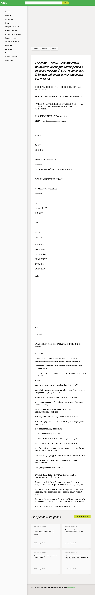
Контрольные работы (12, 27)
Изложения (9, 19)
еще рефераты (82, 516)
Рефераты (8, 45)
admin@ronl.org (71, 587)
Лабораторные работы (13, 34)
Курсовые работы (11, 30)
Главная (35, 48)
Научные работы (11, 38)
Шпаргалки (9, 60)
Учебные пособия (11, 56)
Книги (7, 23)
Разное (54, 48)
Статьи (7, 53)
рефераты (44, 48)
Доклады (8, 15)
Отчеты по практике (12, 42)
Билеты (7, 12)
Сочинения (9, 49)
